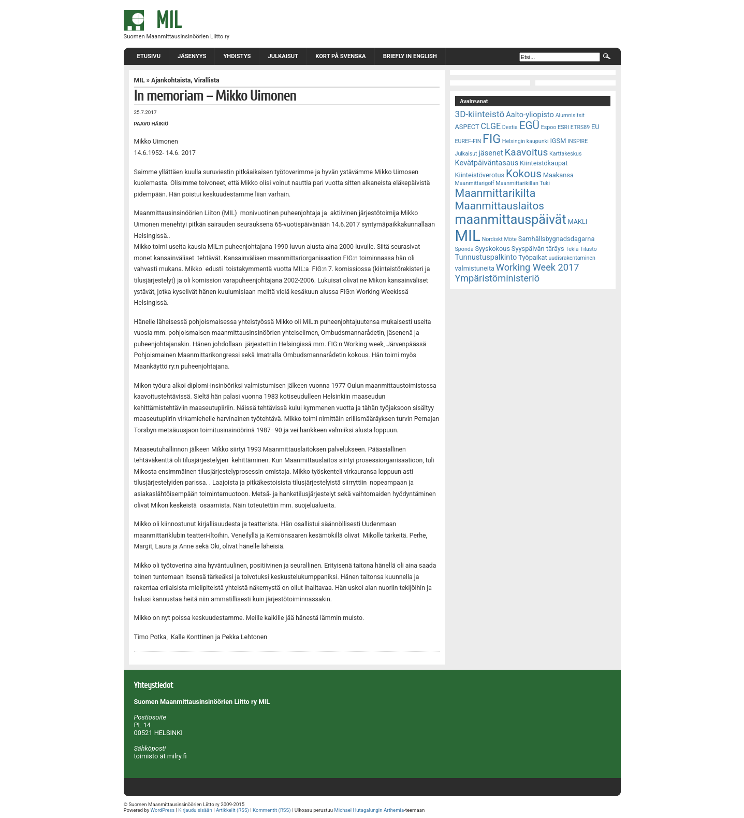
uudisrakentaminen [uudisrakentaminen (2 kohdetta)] (571, 258)
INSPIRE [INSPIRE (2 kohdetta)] (577, 141)
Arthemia (394, 810)
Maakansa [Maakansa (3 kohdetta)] (558, 175)
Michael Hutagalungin (358, 810)
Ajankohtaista (171, 80)
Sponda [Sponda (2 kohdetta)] (464, 249)
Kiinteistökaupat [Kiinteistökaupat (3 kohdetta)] (543, 163)
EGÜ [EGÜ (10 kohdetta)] (529, 125)
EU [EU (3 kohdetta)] (595, 127)
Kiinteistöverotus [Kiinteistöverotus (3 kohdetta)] (480, 175)
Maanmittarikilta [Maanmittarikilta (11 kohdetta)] (495, 193)
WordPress (163, 810)
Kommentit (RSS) (272, 810)
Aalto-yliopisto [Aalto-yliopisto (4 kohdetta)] (530, 114)
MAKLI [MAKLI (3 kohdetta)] (577, 221)
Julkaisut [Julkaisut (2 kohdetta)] (466, 153)
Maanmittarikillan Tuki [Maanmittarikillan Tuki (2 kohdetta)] (522, 183)
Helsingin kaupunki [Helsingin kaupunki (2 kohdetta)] (525, 141)
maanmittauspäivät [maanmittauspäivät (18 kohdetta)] (510, 219)
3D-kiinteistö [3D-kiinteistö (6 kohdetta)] (480, 114)
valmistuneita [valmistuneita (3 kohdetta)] (475, 268)
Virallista (207, 80)
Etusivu (149, 56)
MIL (139, 80)
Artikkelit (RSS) (232, 810)
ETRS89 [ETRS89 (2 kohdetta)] (580, 127)
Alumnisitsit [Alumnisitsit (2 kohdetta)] (570, 115)
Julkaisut (283, 56)
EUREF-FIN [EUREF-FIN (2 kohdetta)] (468, 141)
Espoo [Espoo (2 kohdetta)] (549, 127)
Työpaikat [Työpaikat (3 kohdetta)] (532, 257)
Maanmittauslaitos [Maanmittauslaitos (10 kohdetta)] (500, 206)
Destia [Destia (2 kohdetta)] (510, 127)
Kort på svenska (340, 56)
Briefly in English (410, 56)
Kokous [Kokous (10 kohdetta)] (524, 173)
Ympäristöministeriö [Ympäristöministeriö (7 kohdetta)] (497, 278)
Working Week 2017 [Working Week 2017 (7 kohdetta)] (537, 267)
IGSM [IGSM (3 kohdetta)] (558, 141)
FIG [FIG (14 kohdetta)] (492, 139)
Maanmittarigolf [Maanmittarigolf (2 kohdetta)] (474, 183)
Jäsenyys (192, 56)
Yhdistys (237, 56)
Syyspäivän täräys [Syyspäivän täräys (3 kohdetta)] (538, 248)
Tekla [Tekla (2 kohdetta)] (571, 249)
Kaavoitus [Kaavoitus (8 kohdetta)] (526, 152)
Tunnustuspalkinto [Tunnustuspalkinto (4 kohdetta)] (486, 257)
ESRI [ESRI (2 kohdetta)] (563, 127)
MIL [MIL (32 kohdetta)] (467, 236)
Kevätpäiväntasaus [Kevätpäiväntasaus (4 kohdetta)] (487, 162)
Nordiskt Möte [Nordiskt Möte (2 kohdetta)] (499, 239)
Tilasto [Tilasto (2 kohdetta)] (588, 249)
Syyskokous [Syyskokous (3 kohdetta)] (492, 248)
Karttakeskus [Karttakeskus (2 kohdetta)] (565, 153)
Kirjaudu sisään (195, 810)
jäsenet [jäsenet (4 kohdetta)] (490, 153)
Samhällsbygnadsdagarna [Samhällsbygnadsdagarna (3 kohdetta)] (556, 239)
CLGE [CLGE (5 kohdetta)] (490, 126)
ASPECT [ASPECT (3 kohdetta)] (467, 127)
